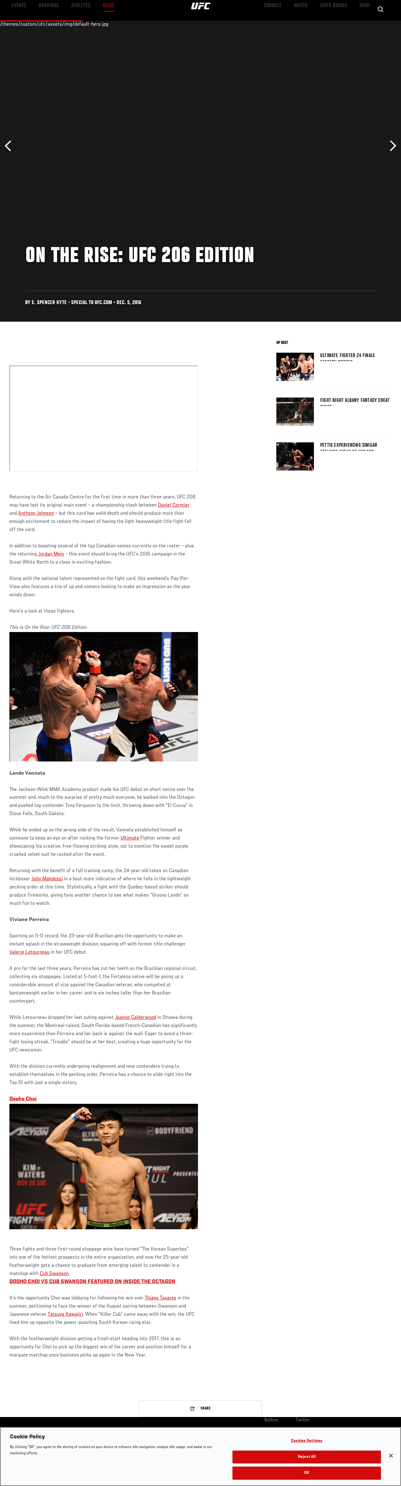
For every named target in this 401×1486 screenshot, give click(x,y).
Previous (10, 145)
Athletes (71, 23)
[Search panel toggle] (381, 24)
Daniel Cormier (174, 505)
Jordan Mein (51, 554)
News (96, 23)
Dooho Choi (23, 1099)
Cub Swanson (54, 1274)
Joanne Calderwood (135, 1017)
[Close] (391, 1455)
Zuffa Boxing (335, 23)
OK (306, 1473)
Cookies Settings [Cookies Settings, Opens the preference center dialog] (306, 1441)
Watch (305, 23)
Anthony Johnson (36, 513)
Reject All (306, 1457)
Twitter (303, 1420)
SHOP (363, 23)
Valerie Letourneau (29, 952)
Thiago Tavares (160, 1298)
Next (390, 145)
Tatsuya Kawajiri (65, 1314)
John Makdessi (47, 879)
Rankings (44, 23)
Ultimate (130, 838)
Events (17, 23)
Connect (280, 23)
